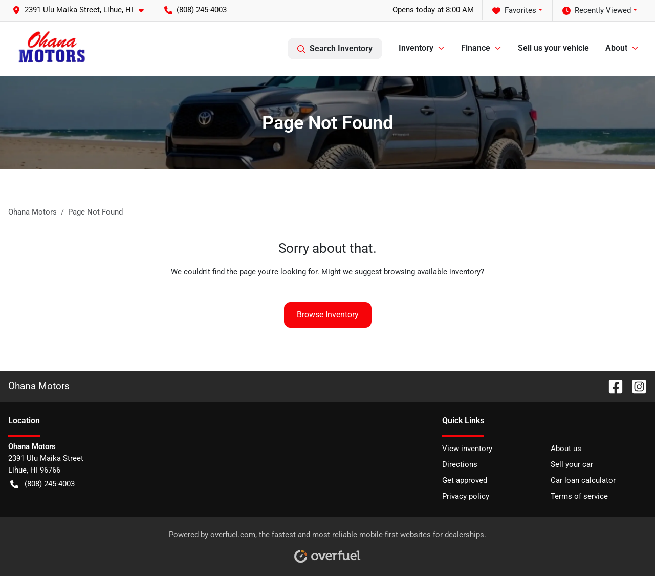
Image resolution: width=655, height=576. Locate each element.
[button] (82, 10)
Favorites (514, 10)
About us (566, 448)
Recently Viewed (596, 10)
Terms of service (579, 496)
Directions (459, 464)
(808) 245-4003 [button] (195, 9)
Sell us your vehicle (553, 48)
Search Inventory (335, 48)
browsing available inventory (432, 271)
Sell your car (572, 464)
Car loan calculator (583, 480)
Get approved (464, 480)
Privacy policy (465, 496)
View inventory (467, 448)
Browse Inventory (328, 314)
